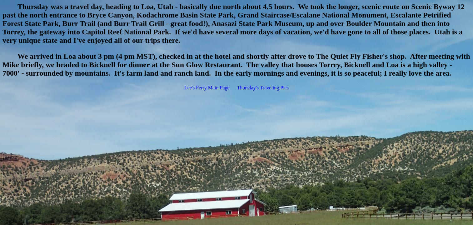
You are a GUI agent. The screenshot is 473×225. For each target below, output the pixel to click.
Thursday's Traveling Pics (263, 87)
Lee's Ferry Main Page (207, 87)
